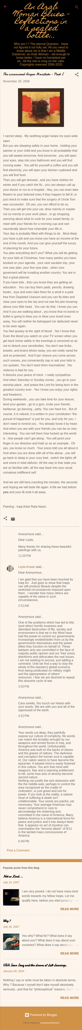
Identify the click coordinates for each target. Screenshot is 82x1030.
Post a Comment (18, 850)
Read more (69, 909)
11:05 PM (24, 555)
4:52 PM (23, 715)
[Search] (76, 8)
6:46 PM (23, 841)
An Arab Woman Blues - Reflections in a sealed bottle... (41, 22)
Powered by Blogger (41, 1014)
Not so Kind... (13, 876)
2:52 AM (23, 605)
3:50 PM (23, 686)
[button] (76, 75)
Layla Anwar (26, 566)
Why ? (7, 921)
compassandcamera (49, 1023)
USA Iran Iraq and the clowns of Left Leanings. (35, 965)
